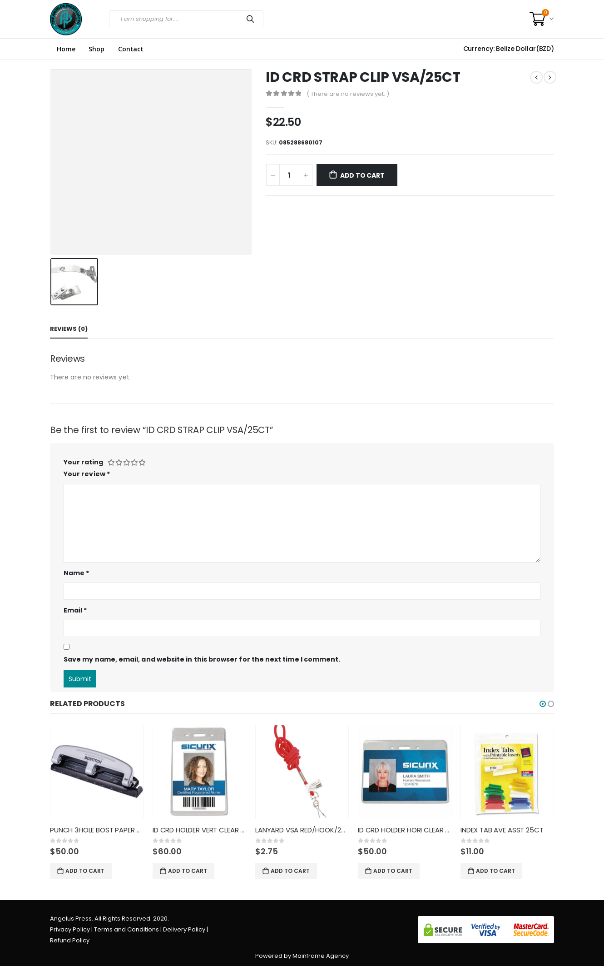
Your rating (83, 462)
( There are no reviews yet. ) (348, 94)
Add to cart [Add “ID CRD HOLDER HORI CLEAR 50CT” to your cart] (392, 871)
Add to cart (362, 175)
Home (66, 49)
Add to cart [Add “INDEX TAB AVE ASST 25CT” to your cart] (495, 871)
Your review (87, 473)
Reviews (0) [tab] (69, 328)
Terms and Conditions (126, 929)
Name (76, 573)
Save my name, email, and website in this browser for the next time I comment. (202, 659)
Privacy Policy (70, 929)
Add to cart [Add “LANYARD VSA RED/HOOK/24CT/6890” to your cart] (290, 871)
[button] (543, 703)
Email (75, 610)
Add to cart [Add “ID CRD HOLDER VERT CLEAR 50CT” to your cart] (187, 871)
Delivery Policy (184, 929)
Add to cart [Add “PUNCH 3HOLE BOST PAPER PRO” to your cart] (84, 871)
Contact (131, 49)
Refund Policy (69, 940)
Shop (96, 49)
